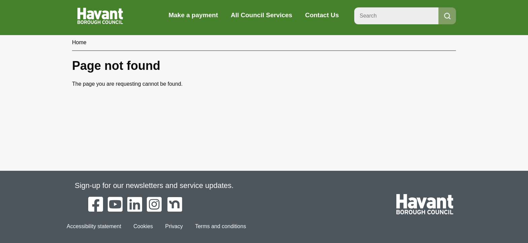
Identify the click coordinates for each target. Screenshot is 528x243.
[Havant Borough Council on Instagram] (154, 204)
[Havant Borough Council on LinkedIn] (134, 204)
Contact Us (322, 15)
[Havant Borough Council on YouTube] (115, 204)
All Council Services (261, 15)
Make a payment (193, 15)
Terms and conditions (220, 226)
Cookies (143, 226)
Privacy (174, 226)
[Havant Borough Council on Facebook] (95, 204)
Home (79, 42)
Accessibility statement (94, 226)
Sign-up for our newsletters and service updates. (154, 185)
